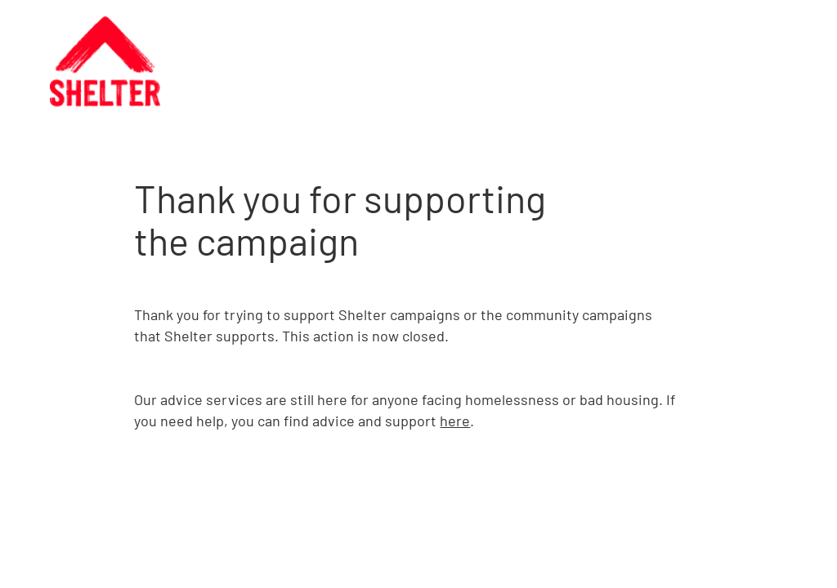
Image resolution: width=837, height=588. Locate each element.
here (455, 421)
